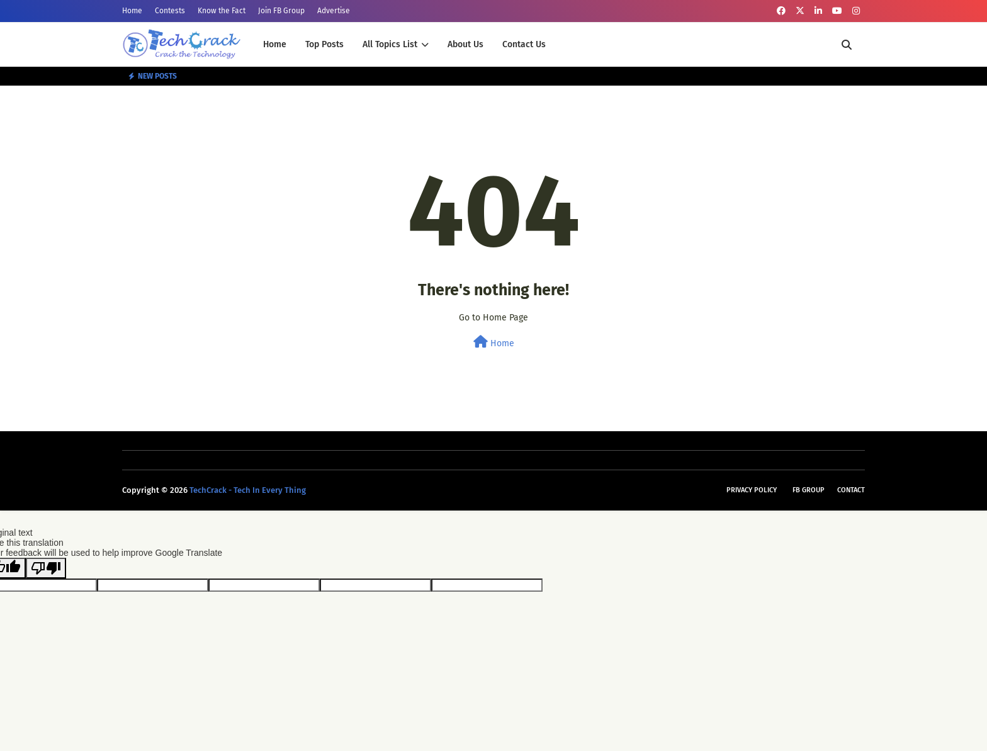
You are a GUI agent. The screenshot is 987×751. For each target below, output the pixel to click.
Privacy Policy (751, 490)
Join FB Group (281, 10)
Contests (170, 10)
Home (132, 10)
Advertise (333, 10)
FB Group (808, 490)
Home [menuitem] (274, 44)
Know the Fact (221, 10)
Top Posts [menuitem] (324, 44)
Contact (851, 490)
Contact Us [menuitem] (524, 44)
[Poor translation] (46, 568)
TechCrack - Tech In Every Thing (247, 490)
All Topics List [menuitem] (390, 44)
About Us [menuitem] (465, 44)
